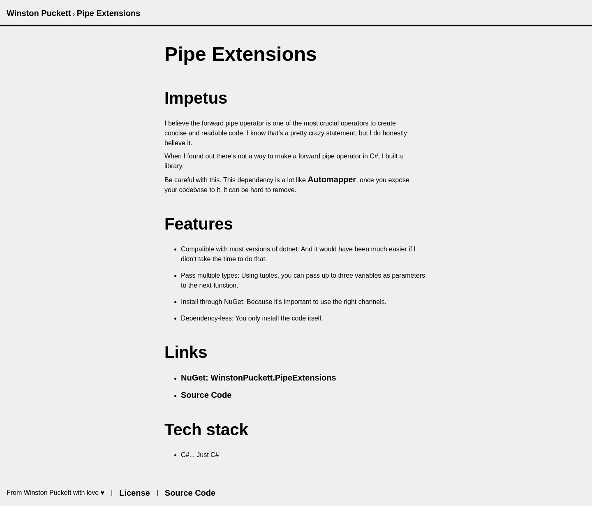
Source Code (206, 394)
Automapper (332, 179)
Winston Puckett (39, 13)
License (134, 492)
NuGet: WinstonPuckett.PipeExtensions (258, 377)
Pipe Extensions (109, 13)
